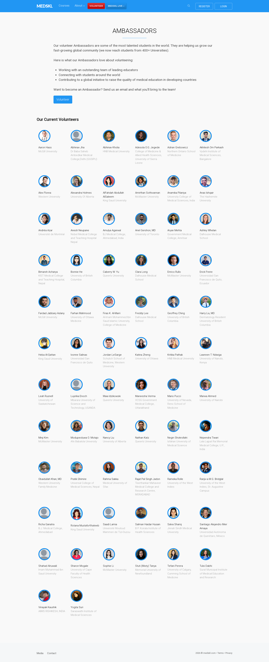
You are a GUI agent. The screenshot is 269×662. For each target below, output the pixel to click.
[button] (116, 6)
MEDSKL (45, 5)
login (223, 6)
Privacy (228, 653)
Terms (221, 653)
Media (40, 653)
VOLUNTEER (96, 5)
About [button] (80, 5)
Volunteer (62, 99)
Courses (64, 5)
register (204, 6)
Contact (51, 653)
